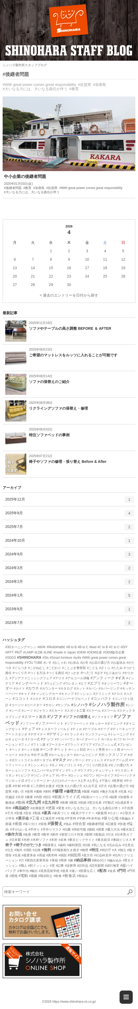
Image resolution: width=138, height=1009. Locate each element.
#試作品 (82, 865)
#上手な (93, 781)
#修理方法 (72, 791)
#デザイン (55, 734)
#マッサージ (76, 760)
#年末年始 (93, 818)
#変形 (60, 808)
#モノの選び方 (119, 765)
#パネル (107, 739)
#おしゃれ (60, 662)
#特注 (94, 850)
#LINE (47, 652)
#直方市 (87, 855)
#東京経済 (103, 840)
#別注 (47, 797)
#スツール (109, 710)
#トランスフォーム (93, 734)
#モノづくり (68, 765)
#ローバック (123, 775)
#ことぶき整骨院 (74, 668)
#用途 (41, 855)
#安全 (27, 813)
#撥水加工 (128, 829)
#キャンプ (66, 694)
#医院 (73, 802)
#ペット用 (113, 749)
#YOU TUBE (33, 662)
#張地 (42, 824)
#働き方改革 (109, 791)
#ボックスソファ (113, 755)
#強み (68, 824)
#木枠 (26, 840)
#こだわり (54, 668)
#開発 (13, 876)
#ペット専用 (96, 749)
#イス (120, 678)
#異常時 (52, 855)
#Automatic (56, 647)
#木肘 (54, 840)
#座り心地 (110, 818)
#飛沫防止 (45, 876)
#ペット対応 (77, 749)
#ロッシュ (75, 775)
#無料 (46, 850)
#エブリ (94, 683)
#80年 (41, 647)
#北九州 (33, 802)
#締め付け (99, 860)
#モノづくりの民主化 (92, 765)
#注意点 (128, 845)
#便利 (47, 791)
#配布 (102, 871)
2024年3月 (69, 570)
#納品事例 (82, 860)
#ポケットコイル (21, 760)
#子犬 (9, 813)
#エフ (83, 683)
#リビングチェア (43, 775)
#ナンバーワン (65, 739)
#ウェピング (53, 683)
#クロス (117, 694)
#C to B (102, 647)
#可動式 (108, 802)
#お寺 (84, 662)
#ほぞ (99, 673)
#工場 (35, 818)
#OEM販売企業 (114, 652)
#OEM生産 (94, 652)
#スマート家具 (34, 717)
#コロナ (36, 699)
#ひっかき (72, 673)
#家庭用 (101, 813)
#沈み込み (114, 845)
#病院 (62, 855)
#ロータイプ (105, 775)
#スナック (124, 710)
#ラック (71, 770)
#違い (74, 871)
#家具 (46, 813)
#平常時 (70, 818)
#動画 (20, 802)
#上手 (82, 781)
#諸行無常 (112, 865)
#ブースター (55, 744)
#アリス (59, 678)
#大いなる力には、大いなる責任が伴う (35, 89)
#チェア (28, 729)
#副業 (113, 797)
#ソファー (28, 723)
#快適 (122, 824)
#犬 (114, 850)
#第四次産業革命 (37, 860)
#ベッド (15, 749)
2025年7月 (69, 529)
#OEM (81, 652)
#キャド (24, 694)
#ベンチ (46, 749)
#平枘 (81, 818)
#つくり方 (20, 673)
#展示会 (22, 818)
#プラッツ (72, 744)
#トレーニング (118, 734)
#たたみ (117, 668)
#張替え (55, 823)
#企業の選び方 (118, 786)
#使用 (29, 791)
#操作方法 (13, 834)
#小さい (113, 813)
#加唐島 (99, 85)
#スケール (94, 710)
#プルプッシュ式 (105, 744)
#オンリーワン (112, 683)
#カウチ (32, 688)
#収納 (82, 802)
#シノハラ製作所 (107, 704)
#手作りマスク (51, 829)
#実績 (37, 813)
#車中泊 (23, 871)
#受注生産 (94, 802)
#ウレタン (70, 683)
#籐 (70, 860)
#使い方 (18, 791)
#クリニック (102, 694)
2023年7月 (69, 625)
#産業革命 (29, 855)
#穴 (21, 860)
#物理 (84, 850)
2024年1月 (69, 597)
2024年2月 (69, 584)
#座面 (17, 824)
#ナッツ (47, 739)
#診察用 (70, 865)
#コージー (16, 705)
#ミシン (34, 765)
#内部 (38, 797)
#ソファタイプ (102, 717)
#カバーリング (108, 688)
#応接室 (111, 824)
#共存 (20, 797)
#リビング (23, 775)
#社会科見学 (103, 855)
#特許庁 (105, 850)
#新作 (54, 834)
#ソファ (54, 716)
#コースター (33, 705)
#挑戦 (91, 829)
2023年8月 (69, 611)
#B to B (71, 647)
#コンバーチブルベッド (73, 699)
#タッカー (97, 723)
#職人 (23, 865)
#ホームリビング (86, 755)
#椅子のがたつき (28, 845)
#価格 (38, 791)
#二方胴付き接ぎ (43, 786)
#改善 (27, 834)
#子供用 (127, 808)
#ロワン (89, 775)
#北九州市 (50, 802)
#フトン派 (38, 744)
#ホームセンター (61, 755)
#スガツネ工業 (75, 710)
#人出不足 (90, 786)
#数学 (45, 834)
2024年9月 (69, 556)
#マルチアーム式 (116, 760)
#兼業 (29, 797)
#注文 (9, 850)
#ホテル (24, 755)
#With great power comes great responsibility (39, 85)
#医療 (64, 802)
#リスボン (122, 770)
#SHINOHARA (29, 657)
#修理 (57, 791)
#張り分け (30, 824)
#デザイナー (37, 734)
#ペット (61, 749)
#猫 (129, 850)
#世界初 (117, 781)
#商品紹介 (21, 808)
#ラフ (82, 770)
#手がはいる (19, 829)
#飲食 (57, 876)
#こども (92, 668)
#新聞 (89, 834)
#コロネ (49, 698)
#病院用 (74, 855)
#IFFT (9, 652)
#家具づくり (61, 813)
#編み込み (114, 860)
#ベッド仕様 (30, 749)
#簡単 (63, 860)
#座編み (125, 818)
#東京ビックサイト (81, 840)
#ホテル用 (39, 755)
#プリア (86, 744)
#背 (52, 865)
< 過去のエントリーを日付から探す (69, 295)
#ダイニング (114, 723)
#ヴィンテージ (35, 781)
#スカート (57, 710)
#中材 (17, 786)
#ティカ (76, 729)
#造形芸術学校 (49, 871)
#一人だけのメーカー (62, 781)
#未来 (62, 840)
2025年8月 (69, 515)
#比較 (86, 845)
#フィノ (24, 744)
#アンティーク (103, 678)
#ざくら (105, 668)
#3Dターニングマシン (20, 647)
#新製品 (99, 834)
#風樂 (33, 876)
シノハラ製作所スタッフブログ (25, 65)
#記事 (60, 865)
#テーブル (90, 729)
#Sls (45, 657)
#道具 (65, 871)
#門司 (121, 871)
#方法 (110, 834)
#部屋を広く (87, 871)
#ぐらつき (20, 668)
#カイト (19, 688)
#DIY (124, 647)
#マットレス (94, 760)
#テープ (104, 729)
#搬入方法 (112, 829)
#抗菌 (67, 829)
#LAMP (28, 652)
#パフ (118, 739)
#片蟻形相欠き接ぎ (65, 850)
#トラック (72, 734)
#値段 (95, 791)
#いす (47, 662)
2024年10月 (69, 542)
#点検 (37, 850)
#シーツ (27, 710)
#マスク (59, 760)
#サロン (49, 705)
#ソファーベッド (77, 723)
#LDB (38, 652)
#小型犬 (125, 813)
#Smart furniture (61, 657)
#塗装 (50, 808)
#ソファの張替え (77, 717)
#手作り (34, 829)
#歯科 (62, 845)
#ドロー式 (32, 739)
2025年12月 (69, 501)
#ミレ (45, 765)
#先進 (123, 791)
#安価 (18, 813)
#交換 (60, 786)
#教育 (74, 89)
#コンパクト (101, 698)
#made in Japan (64, 652)
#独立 (122, 850)
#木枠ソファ (39, 840)
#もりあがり (112, 673)
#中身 (26, 786)
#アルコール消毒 (78, 678)
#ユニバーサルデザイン (48, 770)
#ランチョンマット (101, 770)
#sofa (77, 657)
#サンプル (63, 705)
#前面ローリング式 (94, 797)
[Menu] (126, 997)
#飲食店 (69, 876)
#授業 (100, 829)
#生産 (17, 855)
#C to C (114, 647)
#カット (79, 688)
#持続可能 (79, 829)
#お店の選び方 (99, 662)
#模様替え (50, 845)
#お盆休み (118, 662)
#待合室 (79, 824)
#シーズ (15, 710)
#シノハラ (79, 705)
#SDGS (10, 657)
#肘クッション (38, 865)
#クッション (83, 694)
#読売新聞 (96, 865)
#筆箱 (54, 860)
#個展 (86, 791)
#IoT (18, 652)
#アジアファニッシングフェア (30, 678)
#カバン (92, 688)
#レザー (61, 775)
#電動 (23, 876)
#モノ (54, 765)
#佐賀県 (84, 85)
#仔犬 (103, 786)
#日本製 (15, 840)
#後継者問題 (16, 74)
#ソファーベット (50, 723)
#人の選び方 (73, 786)
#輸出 (33, 871)
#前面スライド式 (66, 797)
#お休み (73, 662)
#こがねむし (37, 668)
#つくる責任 (55, 673)
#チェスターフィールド (53, 729)
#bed (92, 647)
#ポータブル (43, 760)
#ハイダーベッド (89, 739)
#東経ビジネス (121, 840)
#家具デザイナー (83, 813)
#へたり (87, 673)
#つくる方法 (37, 673)
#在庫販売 (38, 808)
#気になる (99, 845)
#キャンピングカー (44, 694)
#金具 (112, 871)
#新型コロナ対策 (71, 834)
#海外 (18, 850)
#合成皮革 (122, 802)
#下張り (105, 781)
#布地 (60, 818)
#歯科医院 (74, 845)
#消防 (27, 850)
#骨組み (82, 876)
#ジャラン (41, 710)
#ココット (21, 698)
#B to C (83, 647)
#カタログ (66, 688)
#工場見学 (47, 818)
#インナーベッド (30, 683)
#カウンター (49, 688)
